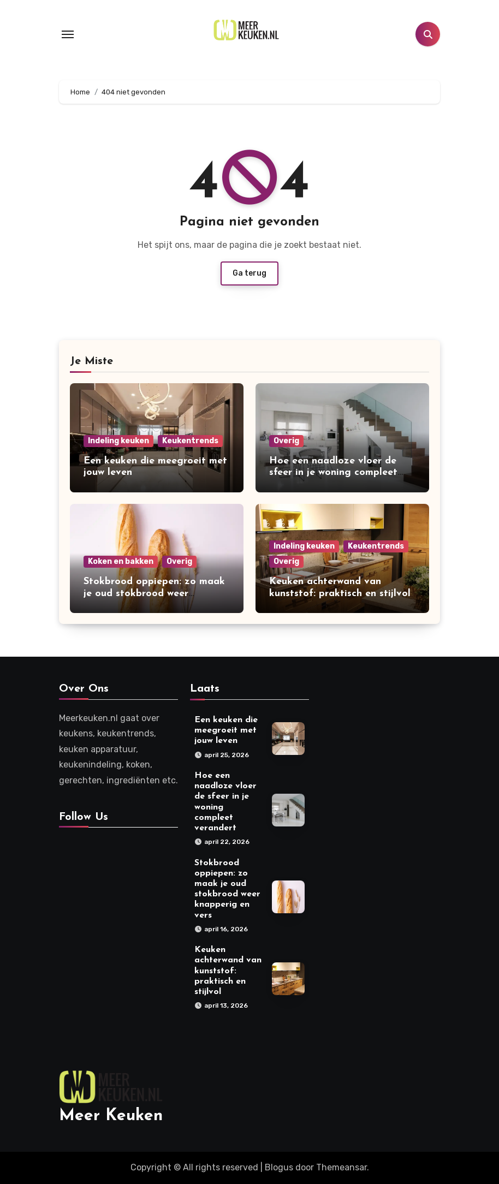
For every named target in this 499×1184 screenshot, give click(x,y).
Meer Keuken (111, 1116)
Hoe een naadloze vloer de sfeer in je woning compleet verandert (333, 473)
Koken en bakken (120, 561)
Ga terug (249, 273)
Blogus (279, 1167)
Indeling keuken (118, 440)
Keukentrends (190, 440)
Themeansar (341, 1167)
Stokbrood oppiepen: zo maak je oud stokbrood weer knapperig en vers (154, 593)
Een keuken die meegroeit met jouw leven (226, 730)
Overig (286, 440)
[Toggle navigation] (67, 34)
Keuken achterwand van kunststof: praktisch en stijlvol (228, 971)
